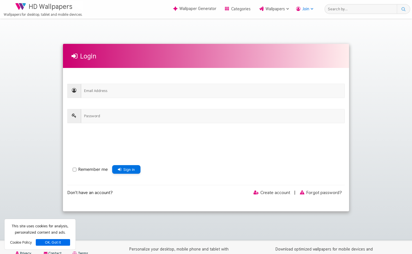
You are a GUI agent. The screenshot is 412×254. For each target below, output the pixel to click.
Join (305, 8)
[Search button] (403, 9)
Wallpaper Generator (194, 8)
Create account (271, 192)
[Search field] (362, 9)
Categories (241, 8)
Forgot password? (320, 192)
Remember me (90, 169)
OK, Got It (53, 242)
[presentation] (110, 145)
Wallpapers (275, 8)
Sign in (126, 169)
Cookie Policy (21, 242)
